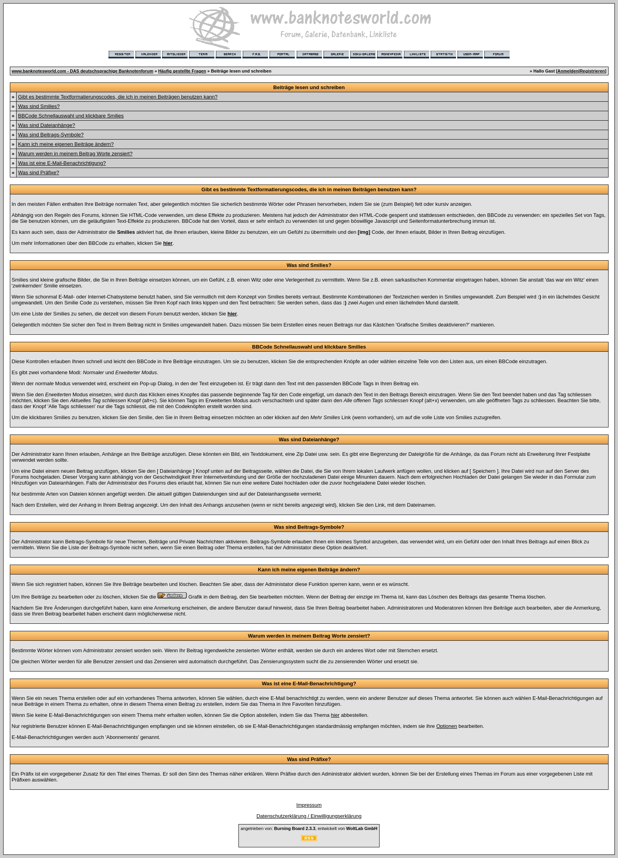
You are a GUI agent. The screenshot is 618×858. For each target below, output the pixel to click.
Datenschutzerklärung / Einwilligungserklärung (309, 816)
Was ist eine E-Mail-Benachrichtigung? (62, 163)
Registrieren (592, 71)
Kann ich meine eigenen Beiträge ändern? (66, 144)
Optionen (446, 726)
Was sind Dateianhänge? (46, 125)
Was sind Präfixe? (38, 172)
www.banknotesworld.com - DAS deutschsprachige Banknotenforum (83, 71)
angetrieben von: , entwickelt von (308, 828)
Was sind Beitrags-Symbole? (51, 135)
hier (335, 715)
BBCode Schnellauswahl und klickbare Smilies (71, 116)
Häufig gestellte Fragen (182, 71)
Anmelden (567, 71)
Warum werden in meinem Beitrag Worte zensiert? (75, 154)
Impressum (309, 805)
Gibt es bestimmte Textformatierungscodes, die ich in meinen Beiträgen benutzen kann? (118, 97)
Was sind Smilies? (39, 106)
